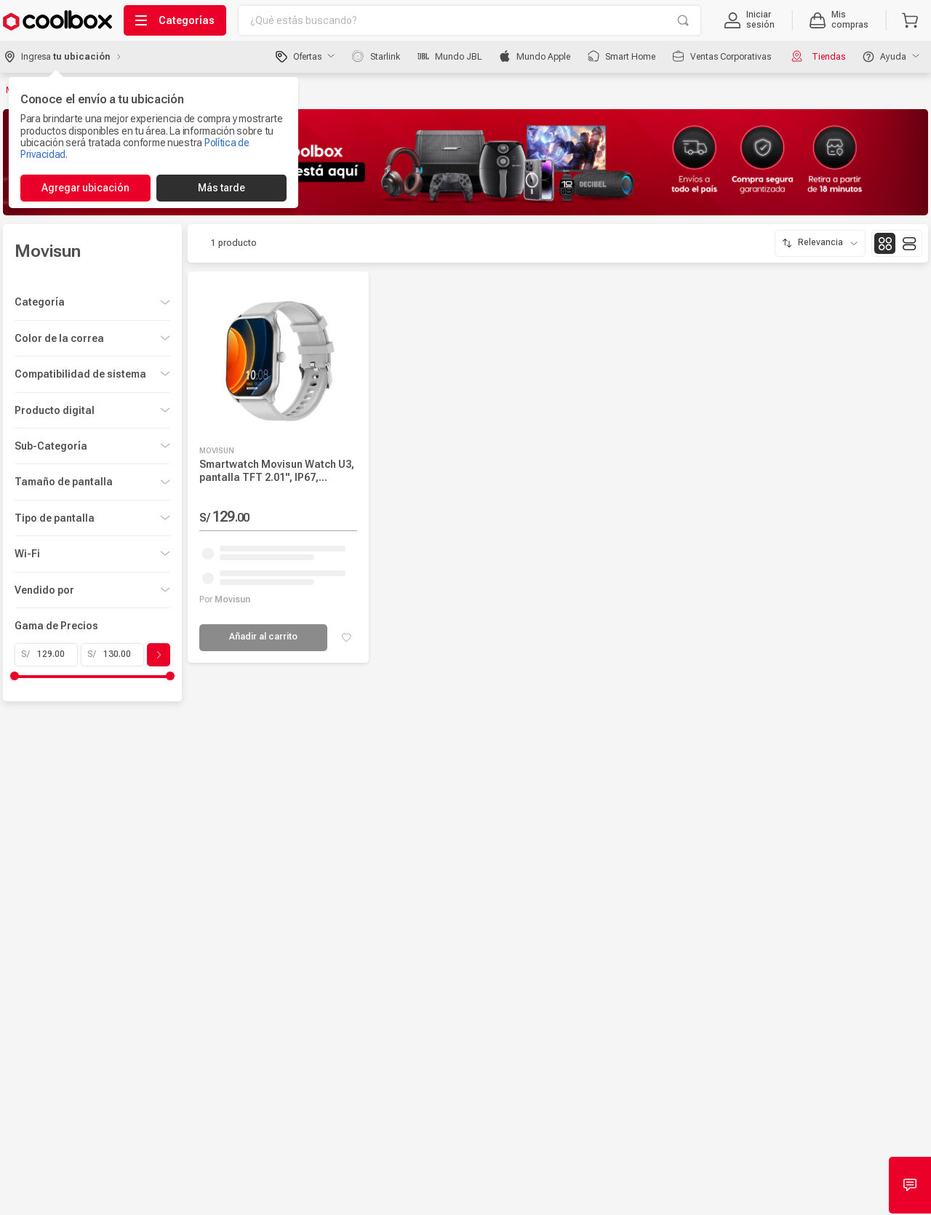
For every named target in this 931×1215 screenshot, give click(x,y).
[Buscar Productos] (683, 20)
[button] (749, 20)
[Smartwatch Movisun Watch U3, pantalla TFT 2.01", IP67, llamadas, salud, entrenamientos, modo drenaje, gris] (278, 463)
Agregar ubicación (85, 188)
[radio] (884, 239)
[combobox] (469, 20)
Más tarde (221, 188)
